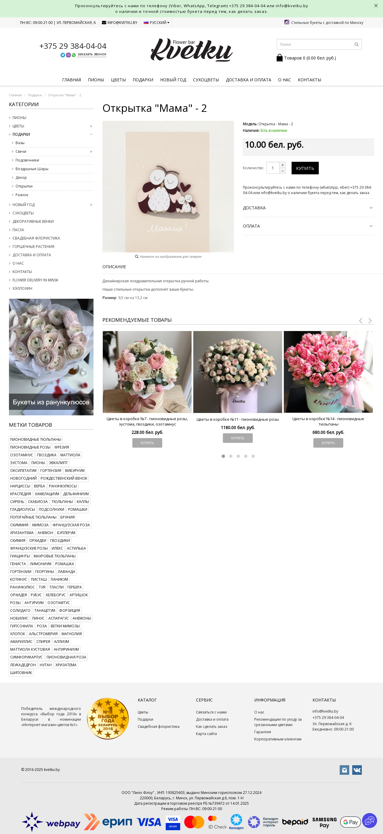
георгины (44, 571)
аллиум (61, 641)
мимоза (40, 524)
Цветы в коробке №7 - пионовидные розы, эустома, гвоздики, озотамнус (147, 421)
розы (15, 602)
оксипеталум (23, 470)
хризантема (22, 532)
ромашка (64, 563)
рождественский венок (64, 478)
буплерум (66, 532)
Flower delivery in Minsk (35, 280)
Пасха (18, 229)
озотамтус (59, 602)
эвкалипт (58, 462)
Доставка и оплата (248, 80)
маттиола (70, 455)
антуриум (34, 602)
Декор (21, 177)
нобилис (19, 618)
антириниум (66, 649)
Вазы (20, 142)
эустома (18, 462)
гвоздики (60, 540)
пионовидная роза (66, 657)
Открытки (24, 186)
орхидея (18, 594)
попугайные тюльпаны (33, 517)
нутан (46, 664)
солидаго (20, 610)
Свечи (21, 151)
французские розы (29, 548)
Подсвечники (27, 160)
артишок (79, 594)
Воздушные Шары (32, 168)
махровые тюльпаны (55, 556)
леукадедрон (23, 664)
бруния (67, 517)
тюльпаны (62, 501)
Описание (114, 266)
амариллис (21, 641)
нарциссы (20, 486)
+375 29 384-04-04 (247, 5)
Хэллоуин (22, 288)
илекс (57, 548)
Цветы (118, 80)
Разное (22, 194)
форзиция (69, 610)
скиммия (19, 524)
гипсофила (21, 626)
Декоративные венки (33, 221)
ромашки (77, 509)
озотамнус (21, 455)
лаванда (66, 571)
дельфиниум (76, 493)
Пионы (96, 80)
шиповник (21, 672)
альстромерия (43, 633)
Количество (253, 167)
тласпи (56, 587)
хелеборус (56, 594)
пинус (38, 618)
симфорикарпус (26, 657)
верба (39, 486)
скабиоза (38, 501)
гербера (75, 587)
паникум (59, 579)
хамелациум (47, 493)
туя (42, 587)
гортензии (20, 571)
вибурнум (75, 470)
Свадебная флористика (36, 238)
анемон (45, 532)
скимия (17, 540)
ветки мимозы (65, 626)
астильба (76, 548)
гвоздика (46, 455)
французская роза (71, 524)
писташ (39, 579)
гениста (18, 563)
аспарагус (58, 618)
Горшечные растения (33, 246)
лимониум (40, 563)
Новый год (173, 80)
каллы (83, 501)
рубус (36, 594)
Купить (305, 168)
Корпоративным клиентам (277, 739)
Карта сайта (206, 733)
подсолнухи (51, 509)
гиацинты (20, 556)
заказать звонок (92, 54)
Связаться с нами (211, 712)
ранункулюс (22, 587)
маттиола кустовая (30, 649)
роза (42, 626)
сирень (17, 501)
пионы (38, 462)
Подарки (143, 80)
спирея (43, 641)
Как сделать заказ (211, 726)
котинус (18, 579)
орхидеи (37, 540)
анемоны (82, 618)
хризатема (66, 664)
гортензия (50, 470)
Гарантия (262, 731)
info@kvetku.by (119, 22)
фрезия (61, 447)
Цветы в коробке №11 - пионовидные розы (238, 419)
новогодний (23, 478)
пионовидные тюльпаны (35, 439)
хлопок (17, 633)
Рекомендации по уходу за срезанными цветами (278, 722)
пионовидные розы (30, 447)
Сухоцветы (206, 80)
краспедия (20, 493)
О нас (284, 80)
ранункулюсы (63, 486)
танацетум (44, 610)
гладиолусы (22, 509)
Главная (71, 80)
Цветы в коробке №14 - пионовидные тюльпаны (328, 421)
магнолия (72, 633)
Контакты (309, 80)
